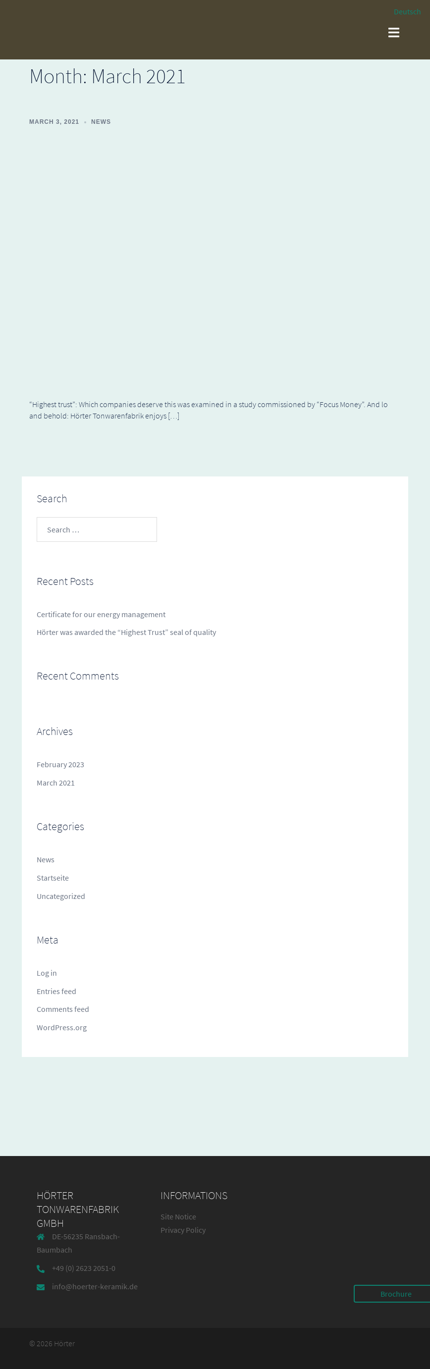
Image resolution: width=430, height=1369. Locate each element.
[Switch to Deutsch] (403, 11)
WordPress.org (62, 1027)
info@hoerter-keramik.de (95, 1286)
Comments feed (63, 1009)
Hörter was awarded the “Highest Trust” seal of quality (126, 632)
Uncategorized (61, 896)
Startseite (53, 878)
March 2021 (56, 783)
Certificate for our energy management (101, 614)
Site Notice (178, 1216)
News (101, 121)
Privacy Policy (183, 1230)
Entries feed (56, 991)
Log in (47, 973)
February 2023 (60, 764)
